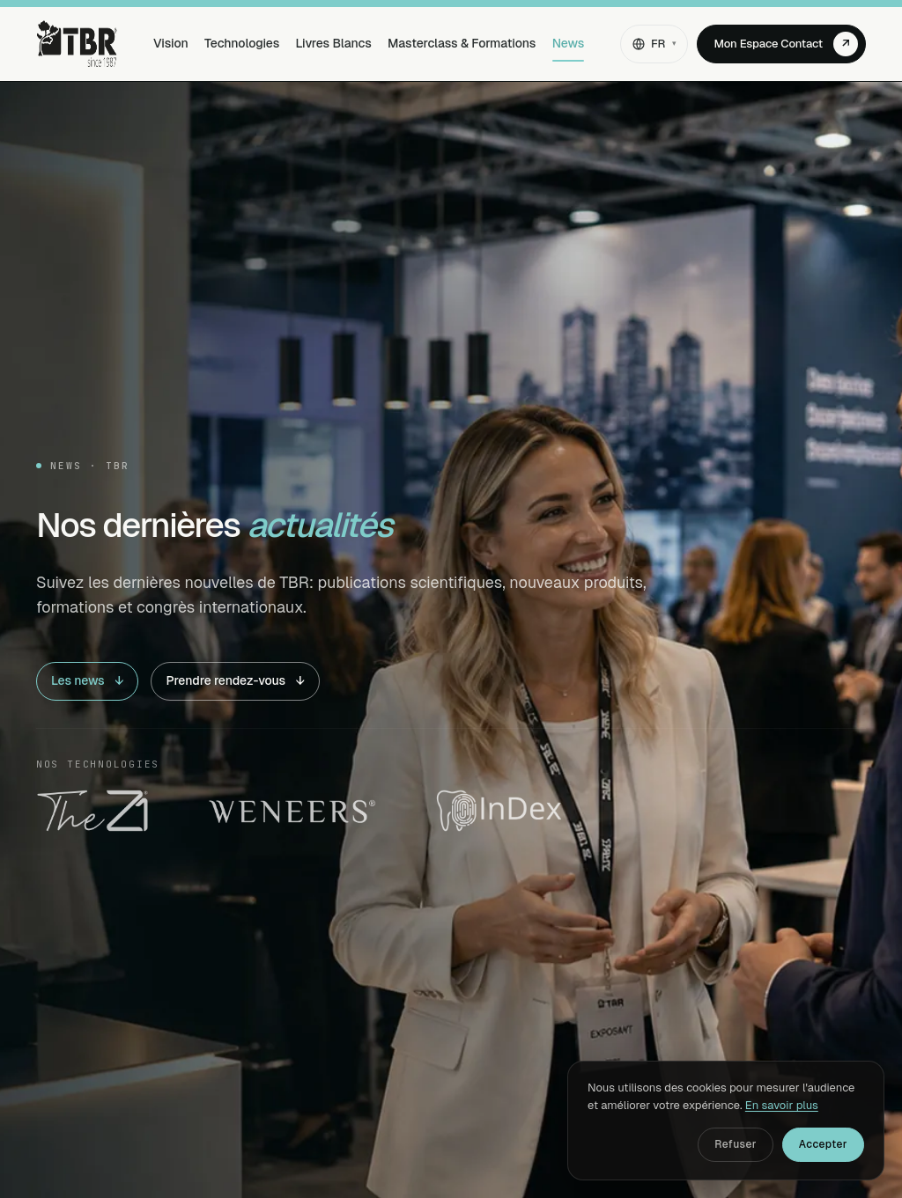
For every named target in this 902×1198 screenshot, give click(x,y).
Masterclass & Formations (462, 43)
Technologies (241, 43)
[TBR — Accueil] (76, 44)
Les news (87, 681)
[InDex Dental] (499, 811)
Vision (171, 43)
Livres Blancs (334, 43)
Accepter (823, 1144)
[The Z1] (93, 811)
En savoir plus (781, 1105)
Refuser (735, 1144)
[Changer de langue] (654, 44)
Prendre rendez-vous (235, 681)
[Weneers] (291, 811)
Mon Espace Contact (785, 44)
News (568, 43)
